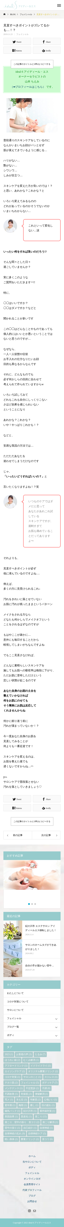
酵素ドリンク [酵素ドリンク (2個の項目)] (30, 1139)
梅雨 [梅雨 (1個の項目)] (23, 1105)
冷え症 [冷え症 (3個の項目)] (21, 1099)
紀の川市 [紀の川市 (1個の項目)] (29, 1111)
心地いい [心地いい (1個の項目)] (50, 1099)
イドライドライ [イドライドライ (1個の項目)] (41, 1065)
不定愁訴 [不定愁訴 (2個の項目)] (32, 1088)
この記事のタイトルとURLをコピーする (31, 64)
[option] (32, 882)
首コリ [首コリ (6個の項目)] (47, 1139)
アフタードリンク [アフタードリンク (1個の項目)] (16, 1065)
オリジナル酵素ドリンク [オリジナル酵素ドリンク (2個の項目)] (43, 1071)
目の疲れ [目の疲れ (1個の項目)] (48, 1105)
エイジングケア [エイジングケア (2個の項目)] (15, 1071)
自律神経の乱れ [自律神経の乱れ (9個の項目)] (15, 1133)
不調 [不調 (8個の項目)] (46, 1088)
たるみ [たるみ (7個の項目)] (40, 1054)
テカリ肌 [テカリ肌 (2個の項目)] (11, 1082)
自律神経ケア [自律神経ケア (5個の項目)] (37, 1133)
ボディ (10, 1035)
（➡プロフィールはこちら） (27, 86)
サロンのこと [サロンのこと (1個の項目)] (32, 1077)
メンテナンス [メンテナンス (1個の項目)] (14, 1088)
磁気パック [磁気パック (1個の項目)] (12, 1111)
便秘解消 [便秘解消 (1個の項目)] (41, 1094)
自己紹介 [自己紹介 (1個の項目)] (29, 1128)
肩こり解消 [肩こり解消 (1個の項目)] (50, 1122)
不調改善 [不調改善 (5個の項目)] (11, 1094)
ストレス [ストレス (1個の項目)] (51, 1077)
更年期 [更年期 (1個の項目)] (10, 1105)
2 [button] (32, 904)
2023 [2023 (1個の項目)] (9, 1054)
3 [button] (35, 904)
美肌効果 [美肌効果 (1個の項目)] (11, 1116)
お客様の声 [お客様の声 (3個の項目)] (24, 1054)
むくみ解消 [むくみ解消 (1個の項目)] (31, 1060)
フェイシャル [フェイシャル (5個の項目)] (30, 1082)
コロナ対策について (18, 1001)
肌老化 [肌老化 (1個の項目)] (26, 1116)
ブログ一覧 (13, 1026)
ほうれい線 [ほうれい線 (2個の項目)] (12, 1060)
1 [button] (29, 904)
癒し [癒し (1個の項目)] (34, 1105)
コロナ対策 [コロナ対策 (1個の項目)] (12, 1077)
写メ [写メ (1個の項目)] (9, 1099)
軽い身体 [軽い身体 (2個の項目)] (11, 1139)
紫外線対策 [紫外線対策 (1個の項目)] (47, 1111)
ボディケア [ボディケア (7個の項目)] (50, 1082)
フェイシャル (22, 34)
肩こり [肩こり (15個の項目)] (41, 1116)
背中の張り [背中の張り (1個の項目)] (12, 1128)
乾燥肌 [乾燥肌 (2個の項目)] (26, 1094)
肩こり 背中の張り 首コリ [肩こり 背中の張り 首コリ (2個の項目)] (22, 1122)
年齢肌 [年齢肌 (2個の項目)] (35, 1099)
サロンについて (15, 1010)
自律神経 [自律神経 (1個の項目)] (46, 1128)
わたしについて (15, 993)
